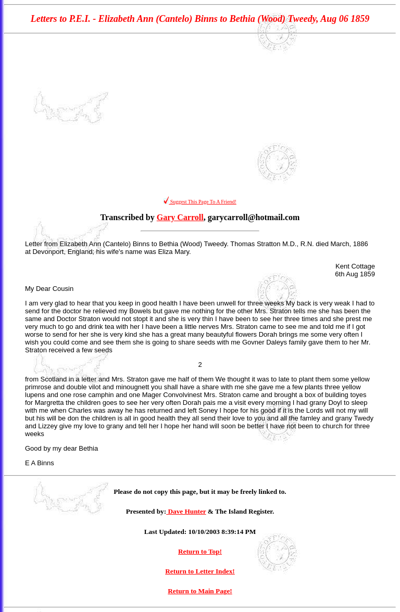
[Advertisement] (200, 115)
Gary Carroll (180, 217)
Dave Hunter (186, 511)
